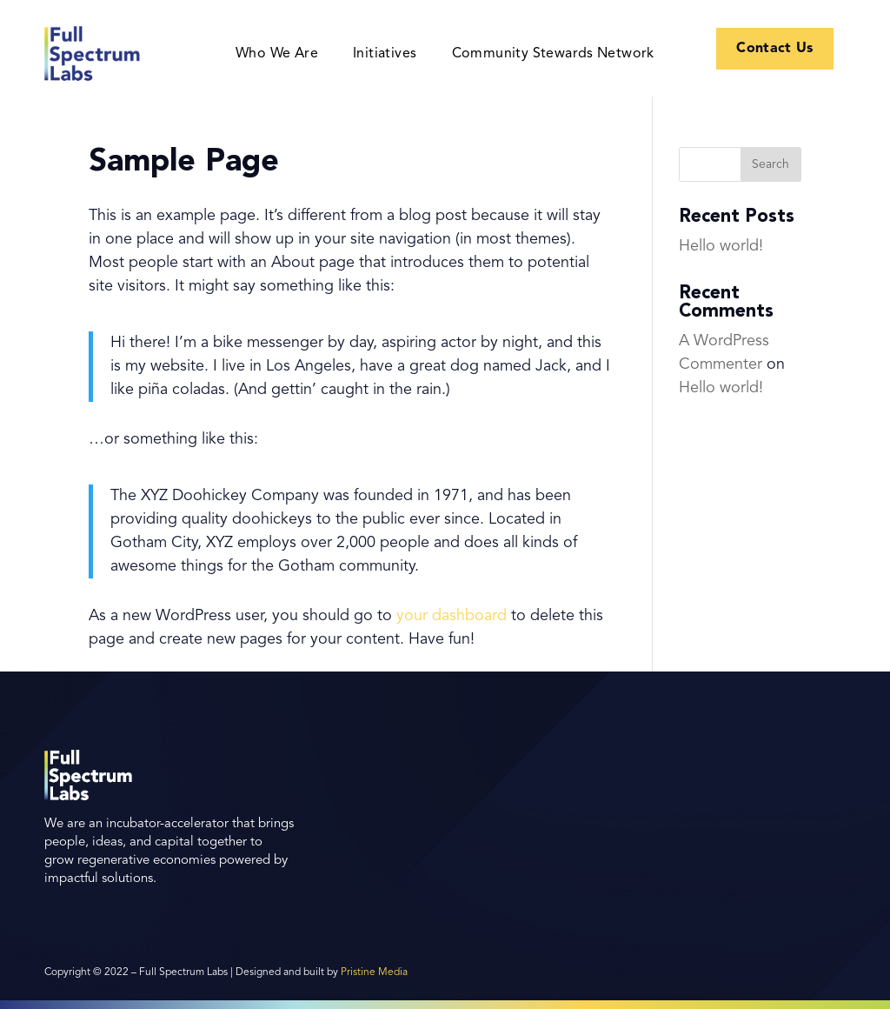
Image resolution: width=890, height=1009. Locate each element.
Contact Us (775, 49)
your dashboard (451, 616)
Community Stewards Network (553, 54)
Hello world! (721, 246)
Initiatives (384, 54)
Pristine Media (374, 972)
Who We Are (277, 54)
